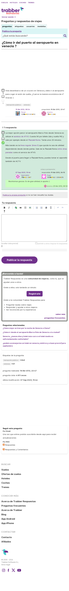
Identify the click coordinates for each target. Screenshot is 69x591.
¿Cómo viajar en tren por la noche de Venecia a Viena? (26, 328)
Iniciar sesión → (9, 17)
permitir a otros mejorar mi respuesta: (53, 244)
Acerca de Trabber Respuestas (18, 501)
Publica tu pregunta (11, 31)
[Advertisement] (34, 68)
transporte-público (14, 105)
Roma (34, 140)
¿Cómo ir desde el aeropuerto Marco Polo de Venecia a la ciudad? (31, 332)
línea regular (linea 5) (29, 145)
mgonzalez (25, 175)
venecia (27, 105)
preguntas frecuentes (54, 318)
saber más (60, 314)
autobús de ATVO (21, 136)
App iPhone (7, 523)
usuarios (30, 26)
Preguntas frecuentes (13, 505)
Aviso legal (5, 565)
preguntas (7, 26)
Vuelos (4, 3)
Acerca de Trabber (11, 510)
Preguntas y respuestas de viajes (21, 21)
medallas (42, 26)
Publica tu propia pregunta (14, 195)
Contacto (6, 537)
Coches (22, 3)
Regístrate (34, 293)
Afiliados (6, 541)
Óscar (23, 112)
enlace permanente (48, 169)
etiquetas (19, 26)
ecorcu (50, 186)
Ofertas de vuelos (11, 474)
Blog (3, 514)
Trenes (31, 3)
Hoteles (13, 3)
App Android (8, 518)
